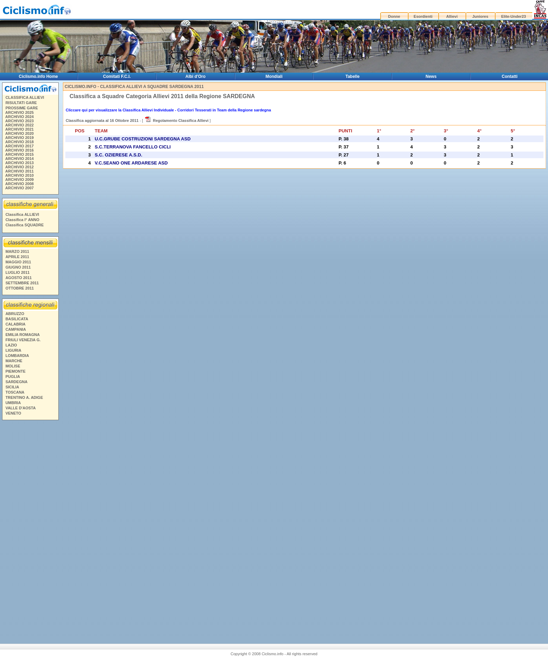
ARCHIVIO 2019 (19, 138)
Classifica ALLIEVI (22, 214)
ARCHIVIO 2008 (19, 184)
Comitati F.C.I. (117, 76)
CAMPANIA (16, 329)
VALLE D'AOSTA (21, 408)
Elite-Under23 (513, 16)
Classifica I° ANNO (22, 220)
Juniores (480, 16)
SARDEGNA (17, 382)
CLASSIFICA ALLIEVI (25, 97)
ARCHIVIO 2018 (19, 142)
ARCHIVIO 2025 (19, 112)
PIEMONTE (16, 371)
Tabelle (353, 76)
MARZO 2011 (17, 251)
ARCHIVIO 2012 (19, 167)
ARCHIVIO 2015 (19, 154)
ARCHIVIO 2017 (19, 146)
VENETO (13, 413)
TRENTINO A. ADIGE (24, 397)
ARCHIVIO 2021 (19, 129)
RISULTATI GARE (21, 103)
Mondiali (274, 76)
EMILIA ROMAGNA (23, 334)
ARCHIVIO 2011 (19, 171)
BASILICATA (17, 319)
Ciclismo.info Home (38, 76)
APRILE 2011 (17, 257)
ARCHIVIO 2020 (19, 133)
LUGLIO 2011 (18, 272)
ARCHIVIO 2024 (19, 117)
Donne (394, 16)
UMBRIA (13, 403)
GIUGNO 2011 (18, 267)
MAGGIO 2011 (18, 262)
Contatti (510, 76)
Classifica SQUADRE (25, 225)
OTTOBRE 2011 (20, 288)
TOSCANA (15, 392)
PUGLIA (13, 376)
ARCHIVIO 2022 (19, 125)
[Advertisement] (30, 529)
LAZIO (11, 345)
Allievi (451, 16)
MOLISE (13, 366)
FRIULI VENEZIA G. (23, 340)
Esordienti (423, 16)
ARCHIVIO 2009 (19, 179)
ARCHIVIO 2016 (19, 150)
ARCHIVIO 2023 (19, 121)
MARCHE (14, 361)
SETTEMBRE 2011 (22, 283)
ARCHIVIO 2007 (19, 188)
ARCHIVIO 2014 (19, 158)
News (431, 76)
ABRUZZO (15, 314)
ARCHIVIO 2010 (19, 175)
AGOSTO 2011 (19, 278)
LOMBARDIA (17, 355)
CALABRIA (16, 324)
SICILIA (12, 387)
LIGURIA (13, 350)
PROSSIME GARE (22, 108)
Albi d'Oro (196, 76)
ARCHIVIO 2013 (19, 163)
